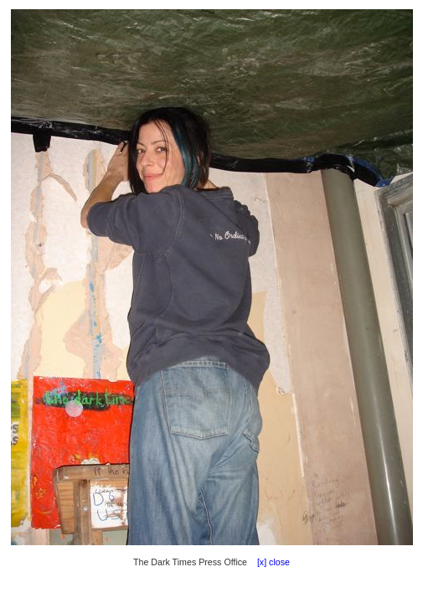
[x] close (270, 562)
